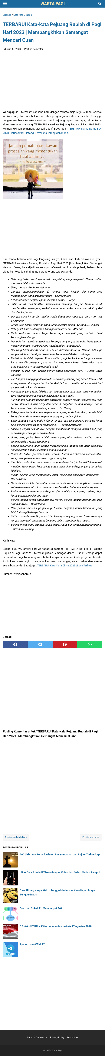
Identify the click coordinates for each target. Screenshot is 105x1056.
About (30, 1037)
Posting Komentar (33, 49)
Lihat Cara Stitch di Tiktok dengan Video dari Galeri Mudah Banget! (60, 872)
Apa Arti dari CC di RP (32, 944)
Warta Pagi (53, 3)
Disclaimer (72, 1037)
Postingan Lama (90, 837)
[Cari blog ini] (100, 4)
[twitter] (40, 644)
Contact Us (41, 1037)
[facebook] (15, 644)
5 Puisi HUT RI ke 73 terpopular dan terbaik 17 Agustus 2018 (56, 926)
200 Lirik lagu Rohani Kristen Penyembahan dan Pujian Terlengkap (60, 854)
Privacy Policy (57, 1037)
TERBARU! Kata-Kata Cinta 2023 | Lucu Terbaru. (65, 565)
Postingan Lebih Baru (16, 837)
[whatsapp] (89, 644)
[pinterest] (65, 644)
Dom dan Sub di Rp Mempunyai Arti (41, 908)
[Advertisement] (52, 81)
